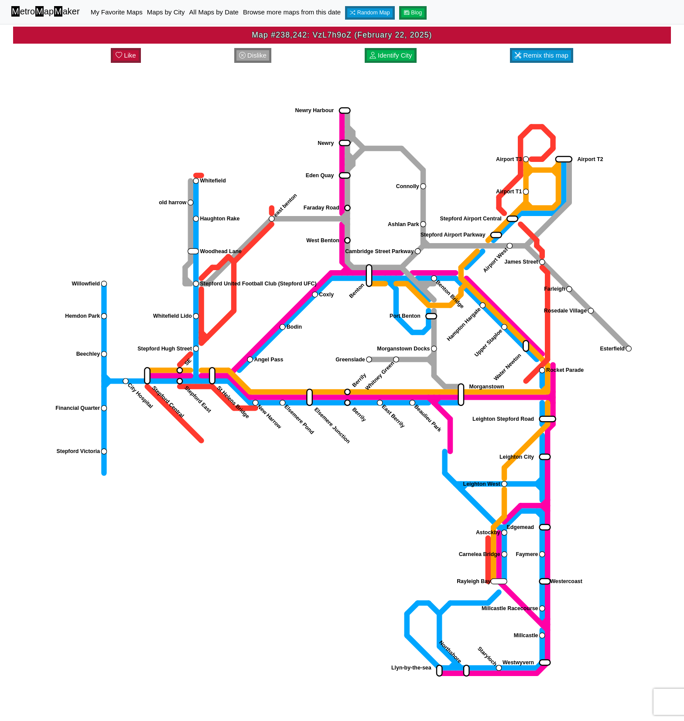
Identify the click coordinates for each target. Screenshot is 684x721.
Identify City (390, 55)
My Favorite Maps (117, 12)
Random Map (370, 13)
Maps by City (166, 12)
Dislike (253, 55)
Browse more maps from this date (292, 12)
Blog (413, 13)
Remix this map (541, 55)
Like (126, 55)
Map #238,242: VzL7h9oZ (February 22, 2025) (342, 35)
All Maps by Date (214, 12)
